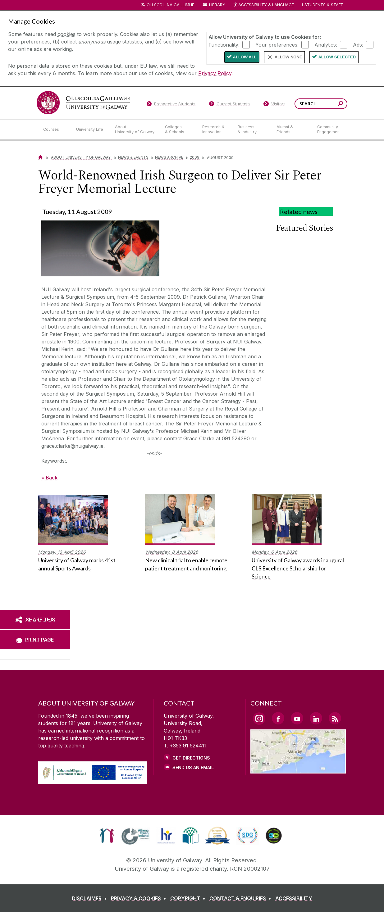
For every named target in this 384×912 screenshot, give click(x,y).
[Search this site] (340, 104)
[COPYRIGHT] (189, 898)
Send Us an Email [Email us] (193, 767)
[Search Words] (321, 103)
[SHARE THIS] (35, 619)
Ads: (358, 44)
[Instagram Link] (259, 718)
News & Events (133, 157)
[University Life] (90, 129)
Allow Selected (337, 57)
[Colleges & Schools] (178, 129)
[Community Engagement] (329, 129)
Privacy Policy (214, 73)
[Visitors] (274, 105)
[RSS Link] (335, 718)
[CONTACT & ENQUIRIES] (241, 898)
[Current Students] (229, 105)
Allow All (245, 57)
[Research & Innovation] (215, 129)
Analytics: (325, 44)
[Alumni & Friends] (292, 129)
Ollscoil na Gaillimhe (170, 4)
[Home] (40, 157)
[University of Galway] (83, 102)
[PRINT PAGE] (35, 639)
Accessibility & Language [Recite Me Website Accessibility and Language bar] (263, 5)
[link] (106, 835)
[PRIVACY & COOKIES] (140, 898)
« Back (49, 477)
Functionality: (224, 44)
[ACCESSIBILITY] (293, 898)
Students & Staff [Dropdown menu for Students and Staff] (323, 4)
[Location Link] (298, 770)
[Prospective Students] (170, 105)
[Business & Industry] (252, 129)
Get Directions (191, 757)
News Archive (169, 157)
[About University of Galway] (135, 129)
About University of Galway (81, 157)
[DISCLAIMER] (90, 898)
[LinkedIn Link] (316, 718)
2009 (194, 157)
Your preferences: (277, 44)
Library (217, 4)
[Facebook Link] (278, 718)
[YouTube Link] (297, 718)
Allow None (288, 57)
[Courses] (54, 129)
